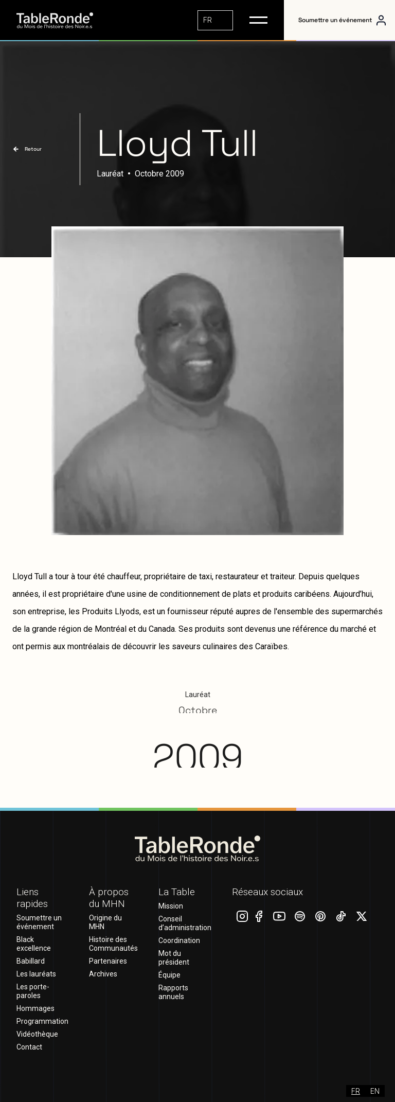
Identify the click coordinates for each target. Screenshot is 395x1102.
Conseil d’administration (184, 923)
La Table (176, 892)
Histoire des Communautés (113, 943)
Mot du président (173, 957)
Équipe (169, 975)
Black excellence (33, 943)
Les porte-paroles (32, 991)
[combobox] (215, 20)
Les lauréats (36, 974)
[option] (375, 1091)
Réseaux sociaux (267, 892)
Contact (29, 1047)
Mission (170, 906)
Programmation (42, 1021)
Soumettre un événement (335, 20)
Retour (33, 149)
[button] (258, 20)
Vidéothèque (37, 1034)
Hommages (35, 1008)
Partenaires (108, 961)
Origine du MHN (105, 922)
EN (375, 1091)
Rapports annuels (173, 992)
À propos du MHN (109, 898)
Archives (103, 974)
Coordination (179, 940)
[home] (63, 20)
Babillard (30, 961)
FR (207, 19)
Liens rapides (32, 898)
